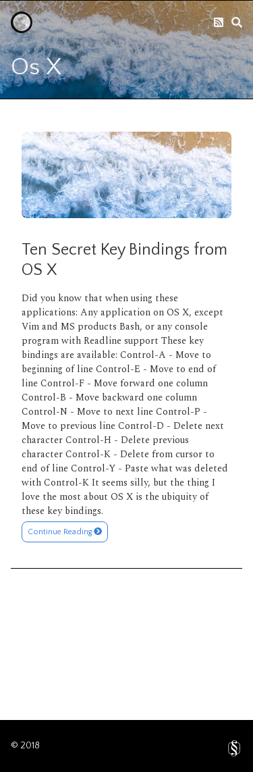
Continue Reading (65, 531)
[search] (236, 22)
